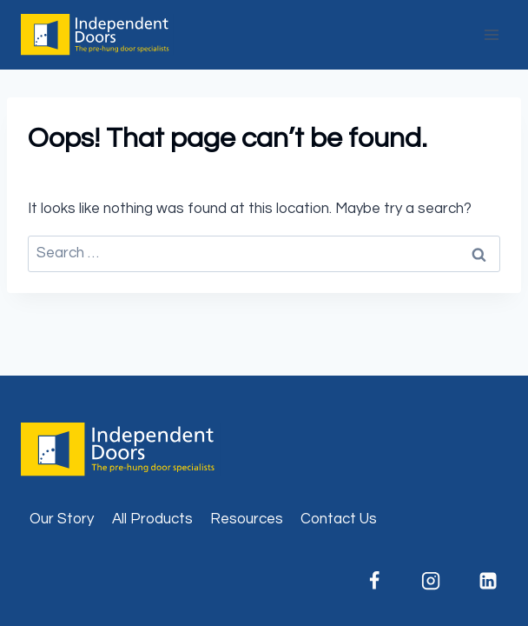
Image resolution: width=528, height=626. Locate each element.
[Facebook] (374, 581)
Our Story (62, 519)
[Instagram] (431, 581)
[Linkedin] (488, 581)
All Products (152, 519)
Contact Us (338, 519)
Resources (246, 519)
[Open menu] (491, 34)
